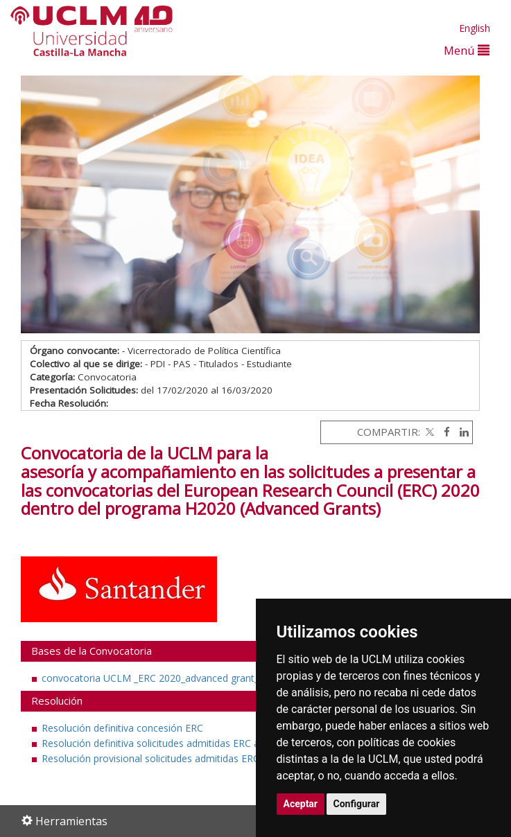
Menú (467, 50)
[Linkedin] (461, 432)
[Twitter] (428, 432)
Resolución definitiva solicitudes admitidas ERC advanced (169, 743)
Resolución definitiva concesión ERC (122, 727)
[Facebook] (443, 432)
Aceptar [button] (301, 803)
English (474, 28)
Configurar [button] (357, 803)
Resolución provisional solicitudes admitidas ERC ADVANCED (178, 758)
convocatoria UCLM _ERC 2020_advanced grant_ (150, 678)
